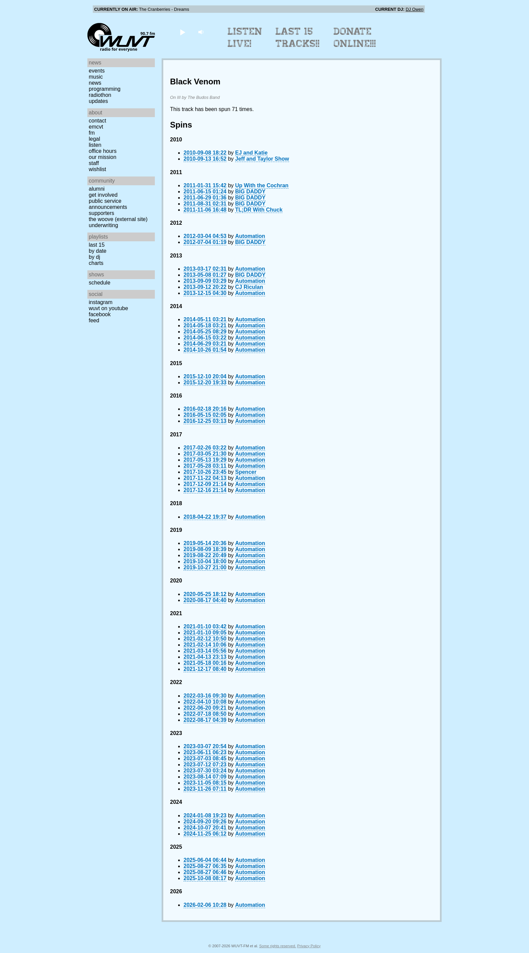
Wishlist (97, 169)
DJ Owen (414, 9)
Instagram (100, 302)
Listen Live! (245, 37)
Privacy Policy (309, 946)
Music (96, 77)
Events (97, 71)
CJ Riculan (249, 287)
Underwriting (103, 225)
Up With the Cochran (261, 185)
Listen (95, 145)
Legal (94, 139)
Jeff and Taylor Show (262, 159)
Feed (94, 320)
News (95, 83)
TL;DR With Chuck (258, 210)
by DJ (94, 257)
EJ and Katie (251, 153)
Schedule (99, 282)
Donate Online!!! (355, 37)
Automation (250, 236)
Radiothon (100, 95)
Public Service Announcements (108, 204)
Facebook (100, 314)
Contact (97, 121)
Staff (94, 163)
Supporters (101, 213)
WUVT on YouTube (108, 308)
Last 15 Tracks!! (298, 37)
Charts (96, 263)
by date (97, 251)
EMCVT (96, 127)
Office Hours (102, 151)
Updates (98, 101)
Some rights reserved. (277, 946)
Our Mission (102, 157)
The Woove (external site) (118, 219)
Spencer (245, 472)
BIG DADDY (250, 191)
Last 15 (97, 245)
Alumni (97, 189)
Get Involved (103, 195)
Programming (104, 89)
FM (92, 133)
